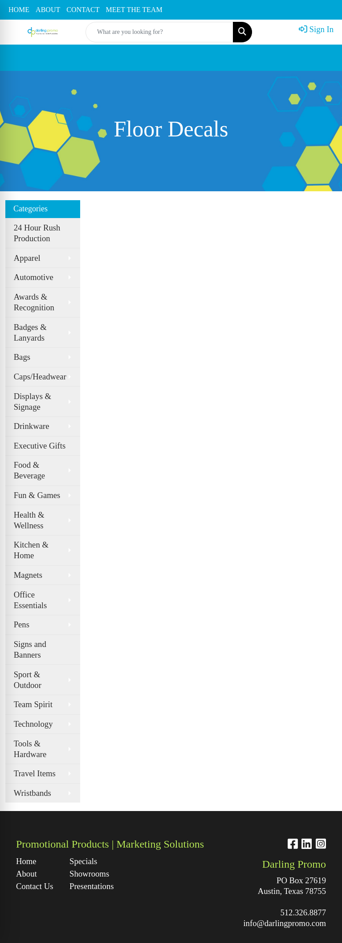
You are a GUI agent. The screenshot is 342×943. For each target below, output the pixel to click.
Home (26, 861)
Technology (33, 724)
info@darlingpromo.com (284, 923)
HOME (18, 9)
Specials (83, 861)
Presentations (90, 886)
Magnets (28, 575)
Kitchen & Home (31, 550)
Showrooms (89, 873)
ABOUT (48, 9)
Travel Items (35, 773)
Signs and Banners (30, 649)
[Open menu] (324, 58)
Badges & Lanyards (30, 332)
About (26, 873)
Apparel (27, 258)
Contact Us (34, 886)
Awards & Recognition (34, 302)
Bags (22, 357)
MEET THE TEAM (134, 9)
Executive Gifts (40, 445)
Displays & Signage (32, 401)
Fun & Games (37, 495)
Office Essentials (30, 600)
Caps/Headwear (40, 376)
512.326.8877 (303, 912)
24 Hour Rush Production (37, 233)
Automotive (33, 277)
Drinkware (31, 426)
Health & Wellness (29, 520)
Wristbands (32, 793)
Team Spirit (33, 704)
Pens (21, 624)
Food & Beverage (29, 470)
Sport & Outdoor (27, 680)
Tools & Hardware (30, 749)
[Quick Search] (159, 32)
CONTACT (82, 9)
